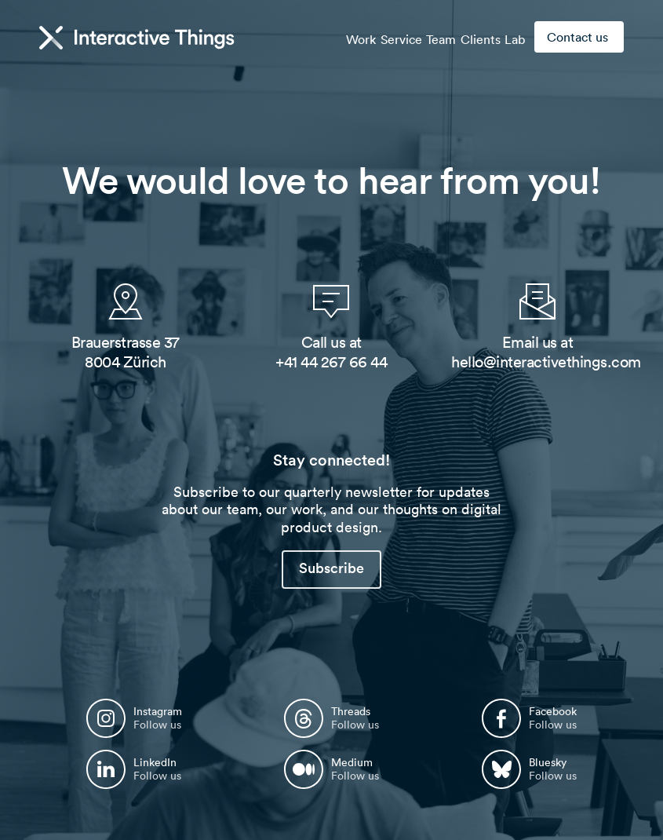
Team (417, 38)
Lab (510, 38)
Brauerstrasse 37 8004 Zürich (125, 352)
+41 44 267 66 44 (331, 361)
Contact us (577, 37)
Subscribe (331, 568)
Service (367, 38)
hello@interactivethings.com (546, 361)
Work (317, 38)
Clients (466, 38)
